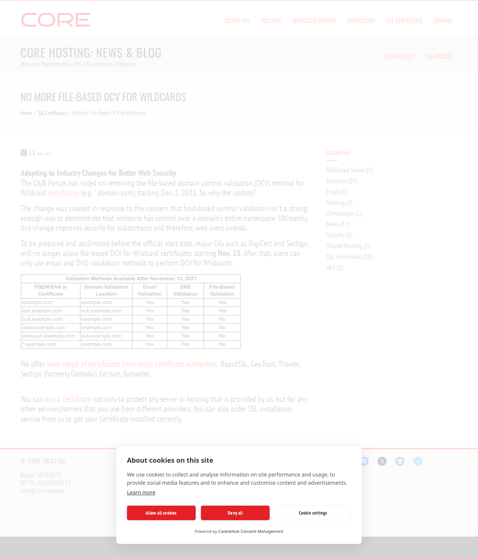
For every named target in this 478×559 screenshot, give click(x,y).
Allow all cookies (161, 513)
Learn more (141, 492)
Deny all (235, 513)
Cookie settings (313, 513)
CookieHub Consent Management (250, 531)
